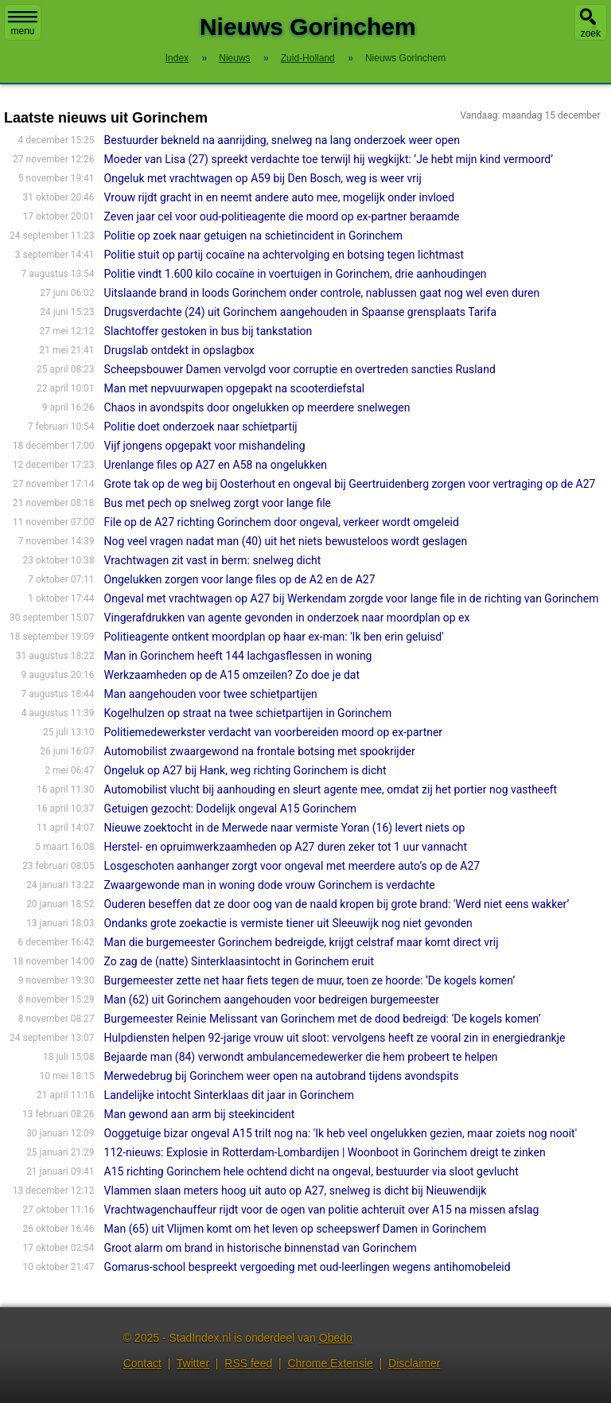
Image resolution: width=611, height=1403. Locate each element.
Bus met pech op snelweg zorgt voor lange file (217, 503)
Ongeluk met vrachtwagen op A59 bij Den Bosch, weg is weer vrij (263, 178)
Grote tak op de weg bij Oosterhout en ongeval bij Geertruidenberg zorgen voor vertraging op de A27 (350, 483)
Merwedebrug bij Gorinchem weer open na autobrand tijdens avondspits (281, 1076)
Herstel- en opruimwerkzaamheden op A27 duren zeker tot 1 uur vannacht (285, 846)
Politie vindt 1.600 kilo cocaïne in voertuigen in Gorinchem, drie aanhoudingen (295, 273)
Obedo (335, 1337)
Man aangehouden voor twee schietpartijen (210, 694)
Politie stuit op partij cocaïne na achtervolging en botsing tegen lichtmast (284, 254)
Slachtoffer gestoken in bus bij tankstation (208, 331)
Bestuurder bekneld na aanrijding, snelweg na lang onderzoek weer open (282, 140)
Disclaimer (414, 1363)
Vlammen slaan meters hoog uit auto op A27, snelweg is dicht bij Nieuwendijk (295, 1190)
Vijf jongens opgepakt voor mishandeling (205, 445)
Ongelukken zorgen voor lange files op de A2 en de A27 (240, 579)
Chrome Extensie (329, 1363)
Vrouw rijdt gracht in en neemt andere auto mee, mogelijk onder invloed (279, 197)
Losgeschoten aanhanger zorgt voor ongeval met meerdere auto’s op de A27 (292, 865)
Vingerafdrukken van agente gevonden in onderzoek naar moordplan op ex (287, 617)
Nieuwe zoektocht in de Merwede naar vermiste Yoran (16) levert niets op (284, 827)
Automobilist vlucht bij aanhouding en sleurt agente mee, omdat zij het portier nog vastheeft (331, 789)
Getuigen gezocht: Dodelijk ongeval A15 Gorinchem (230, 808)
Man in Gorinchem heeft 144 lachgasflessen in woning (238, 655)
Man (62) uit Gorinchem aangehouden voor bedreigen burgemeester (271, 999)
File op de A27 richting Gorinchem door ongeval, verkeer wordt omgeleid (281, 522)
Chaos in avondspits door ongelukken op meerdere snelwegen (257, 407)
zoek (591, 33)
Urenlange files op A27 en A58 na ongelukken (215, 464)
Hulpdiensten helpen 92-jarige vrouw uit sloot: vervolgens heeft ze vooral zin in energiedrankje (335, 1037)
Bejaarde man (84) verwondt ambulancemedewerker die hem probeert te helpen (301, 1056)
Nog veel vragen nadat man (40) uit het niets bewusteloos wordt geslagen (286, 541)
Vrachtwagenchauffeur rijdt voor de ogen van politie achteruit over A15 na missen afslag (321, 1209)
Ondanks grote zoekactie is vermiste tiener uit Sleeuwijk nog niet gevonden (288, 923)
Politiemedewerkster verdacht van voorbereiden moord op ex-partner (273, 732)
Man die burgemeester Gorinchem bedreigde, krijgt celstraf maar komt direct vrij (301, 942)
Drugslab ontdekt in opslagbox (179, 350)
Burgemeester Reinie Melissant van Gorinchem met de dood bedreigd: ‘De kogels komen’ (322, 1018)
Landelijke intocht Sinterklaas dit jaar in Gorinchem (229, 1095)
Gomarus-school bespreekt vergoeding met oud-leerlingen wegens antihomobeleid (307, 1267)
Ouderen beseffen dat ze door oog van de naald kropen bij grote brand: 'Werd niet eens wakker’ (337, 904)
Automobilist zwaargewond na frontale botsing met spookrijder (259, 751)
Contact (142, 1363)
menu (22, 24)
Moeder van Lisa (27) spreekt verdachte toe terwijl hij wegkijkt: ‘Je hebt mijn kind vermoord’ (328, 159)
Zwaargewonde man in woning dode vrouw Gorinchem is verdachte (269, 885)
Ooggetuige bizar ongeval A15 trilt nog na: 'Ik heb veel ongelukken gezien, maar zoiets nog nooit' (341, 1133)
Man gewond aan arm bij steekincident (199, 1114)
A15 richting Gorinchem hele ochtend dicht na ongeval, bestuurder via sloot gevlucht (311, 1171)
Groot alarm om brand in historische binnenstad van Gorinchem (260, 1247)
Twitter (193, 1363)
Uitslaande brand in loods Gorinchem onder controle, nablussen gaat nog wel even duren (322, 292)
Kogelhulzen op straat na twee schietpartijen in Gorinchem (248, 713)
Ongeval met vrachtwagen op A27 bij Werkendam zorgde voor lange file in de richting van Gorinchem (351, 598)
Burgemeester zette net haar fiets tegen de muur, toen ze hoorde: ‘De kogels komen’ (310, 980)
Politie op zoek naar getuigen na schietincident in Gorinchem (253, 235)
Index (177, 58)
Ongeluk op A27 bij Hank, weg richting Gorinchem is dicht (245, 770)
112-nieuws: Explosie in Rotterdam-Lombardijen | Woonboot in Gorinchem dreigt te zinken (325, 1152)
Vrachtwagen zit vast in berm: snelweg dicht (212, 560)
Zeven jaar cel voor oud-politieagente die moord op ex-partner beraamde (282, 216)
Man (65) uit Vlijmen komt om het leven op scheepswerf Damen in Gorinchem (295, 1228)
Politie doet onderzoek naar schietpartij (201, 426)
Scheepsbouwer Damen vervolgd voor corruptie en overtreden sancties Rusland (300, 369)
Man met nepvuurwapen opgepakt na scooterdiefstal (234, 388)
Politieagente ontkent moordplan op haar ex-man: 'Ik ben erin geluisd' (274, 636)
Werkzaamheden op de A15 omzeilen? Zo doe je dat (232, 674)
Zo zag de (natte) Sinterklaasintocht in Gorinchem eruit (239, 961)
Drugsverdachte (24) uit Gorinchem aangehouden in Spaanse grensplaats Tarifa (300, 312)
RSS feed (248, 1363)
